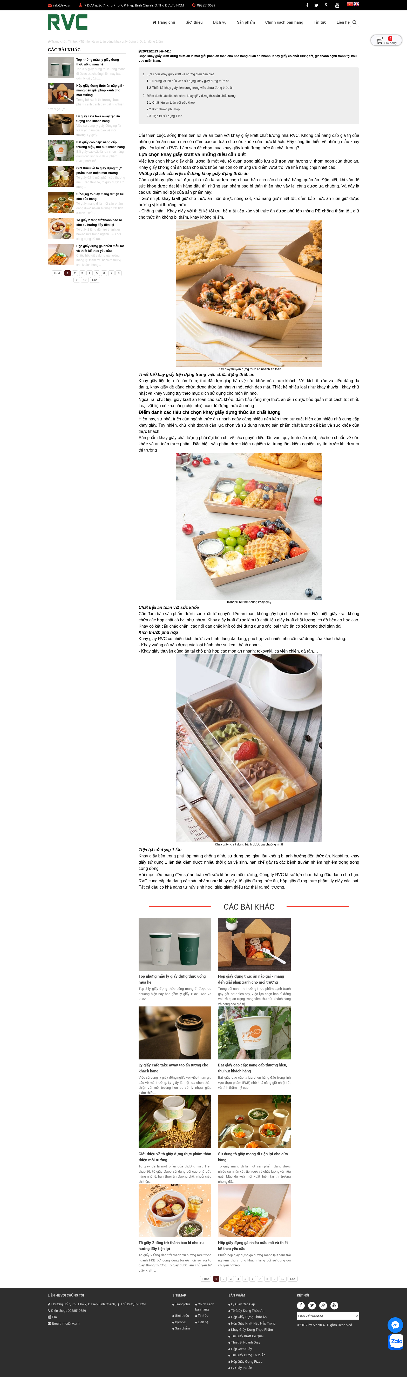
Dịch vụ (220, 22)
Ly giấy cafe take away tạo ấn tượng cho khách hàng (173, 1067)
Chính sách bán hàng (284, 22)
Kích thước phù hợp (166, 109)
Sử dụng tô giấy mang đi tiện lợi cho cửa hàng (253, 1156)
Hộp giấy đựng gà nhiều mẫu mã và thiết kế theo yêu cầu (253, 1245)
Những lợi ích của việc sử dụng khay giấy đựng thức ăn (190, 81)
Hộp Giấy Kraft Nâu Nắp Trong (251, 1323)
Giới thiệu (194, 22)
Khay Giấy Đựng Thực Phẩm (250, 1329)
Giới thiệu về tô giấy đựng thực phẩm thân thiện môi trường (175, 1156)
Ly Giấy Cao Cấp (241, 1304)
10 (84, 279)
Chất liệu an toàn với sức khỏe (173, 102)
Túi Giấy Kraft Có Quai (245, 1336)
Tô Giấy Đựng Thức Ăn (246, 1310)
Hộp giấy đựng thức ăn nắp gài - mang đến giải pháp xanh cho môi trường (100, 90)
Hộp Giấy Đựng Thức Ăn (247, 1316)
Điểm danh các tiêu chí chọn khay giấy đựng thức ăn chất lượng (191, 96)
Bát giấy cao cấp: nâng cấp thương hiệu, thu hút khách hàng (252, 1067)
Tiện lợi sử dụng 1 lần (167, 116)
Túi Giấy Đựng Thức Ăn (246, 1355)
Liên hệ (343, 22)
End (95, 279)
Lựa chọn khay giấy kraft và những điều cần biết (180, 74)
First (57, 273)
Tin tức (320, 22)
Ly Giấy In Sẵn (240, 1367)
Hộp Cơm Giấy (240, 1348)
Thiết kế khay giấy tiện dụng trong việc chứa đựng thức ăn (193, 88)
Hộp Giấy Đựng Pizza (245, 1361)
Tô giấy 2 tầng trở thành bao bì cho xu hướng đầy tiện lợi (171, 1245)
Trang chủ (164, 22)
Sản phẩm (246, 22)
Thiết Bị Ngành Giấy (244, 1342)
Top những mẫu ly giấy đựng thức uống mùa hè (172, 979)
